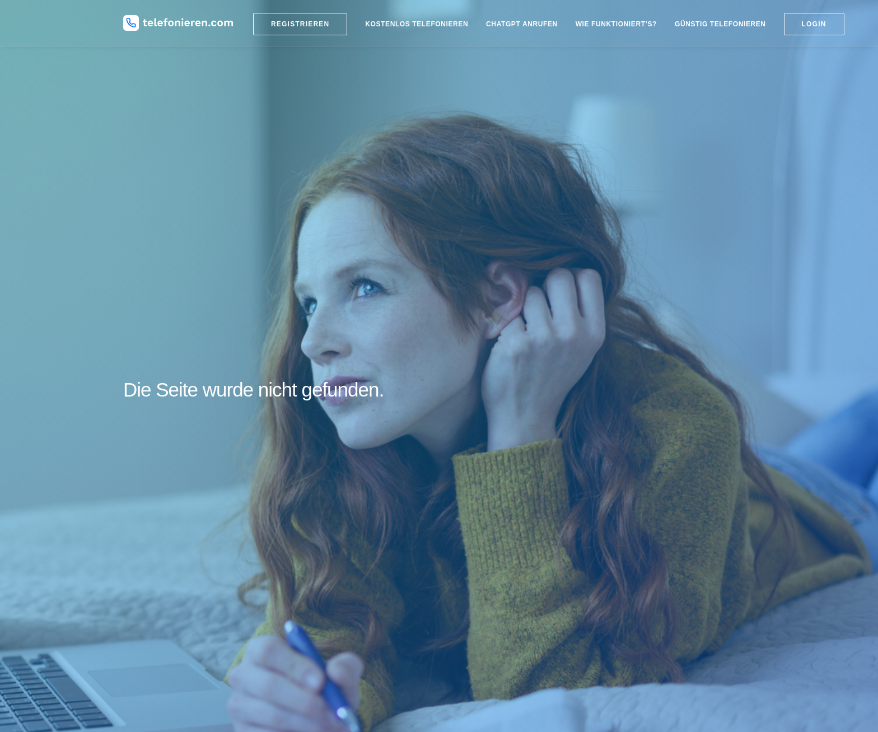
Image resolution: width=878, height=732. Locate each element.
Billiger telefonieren (482, 477)
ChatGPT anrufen (522, 24)
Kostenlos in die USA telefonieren (507, 560)
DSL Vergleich (636, 505)
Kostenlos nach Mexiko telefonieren (511, 574)
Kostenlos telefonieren (416, 24)
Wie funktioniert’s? (616, 24)
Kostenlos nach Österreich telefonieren (516, 587)
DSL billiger (632, 491)
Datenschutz (634, 600)
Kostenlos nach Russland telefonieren (515, 532)
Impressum (631, 586)
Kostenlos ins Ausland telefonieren (509, 491)
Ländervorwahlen (479, 464)
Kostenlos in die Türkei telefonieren (510, 546)
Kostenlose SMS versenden (660, 464)
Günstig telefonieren (720, 24)
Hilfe (620, 572)
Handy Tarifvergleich (647, 477)
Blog (335, 454)
